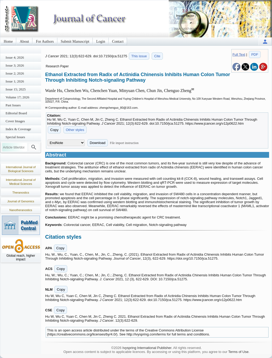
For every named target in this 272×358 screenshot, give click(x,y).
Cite (157, 56)
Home (8, 41)
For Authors (45, 41)
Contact (118, 41)
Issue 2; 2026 (15, 73)
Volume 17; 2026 (17, 97)
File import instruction (124, 143)
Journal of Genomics (20, 201)
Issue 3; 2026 (15, 65)
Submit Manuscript (75, 41)
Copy (54, 130)
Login (100, 41)
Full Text (238, 54)
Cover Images (15, 121)
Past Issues (13, 105)
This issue (139, 56)
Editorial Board (16, 113)
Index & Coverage (18, 129)
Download (97, 143)
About (24, 41)
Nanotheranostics (20, 210)
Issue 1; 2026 (15, 81)
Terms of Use (238, 352)
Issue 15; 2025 (16, 89)
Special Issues (15, 137)
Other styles (75, 130)
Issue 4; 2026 (15, 57)
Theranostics (20, 192)
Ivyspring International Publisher (146, 348)
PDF (254, 54)
